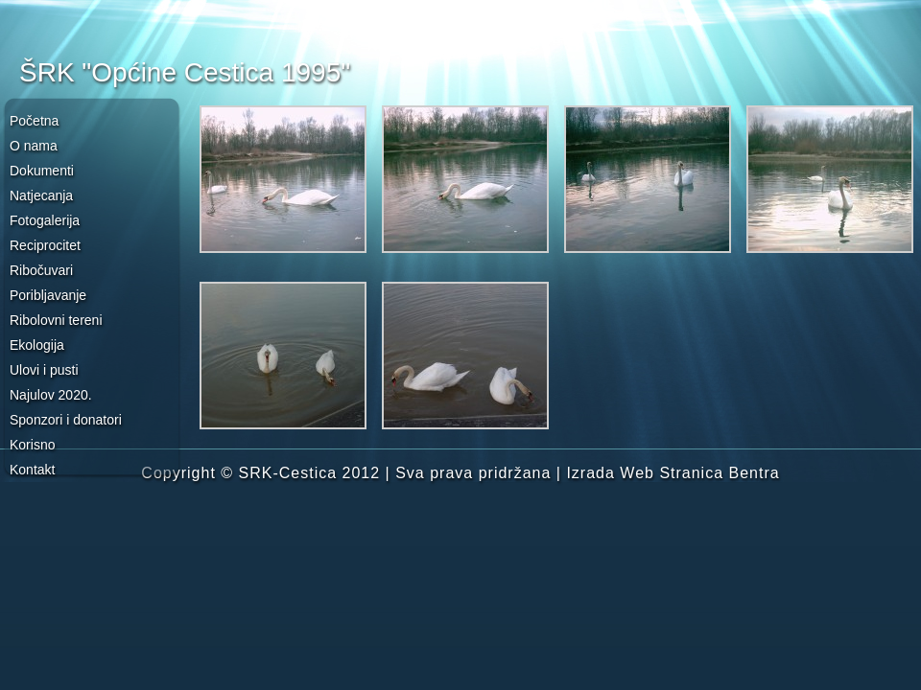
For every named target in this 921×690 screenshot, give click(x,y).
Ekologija (37, 345)
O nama (34, 145)
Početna (34, 120)
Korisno (32, 444)
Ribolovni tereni (56, 320)
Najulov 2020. (51, 394)
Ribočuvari (41, 270)
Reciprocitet (45, 245)
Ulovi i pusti (44, 370)
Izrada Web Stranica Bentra (672, 473)
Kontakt (32, 469)
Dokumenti (42, 170)
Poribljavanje (48, 295)
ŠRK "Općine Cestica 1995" (184, 72)
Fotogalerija (45, 220)
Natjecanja (41, 195)
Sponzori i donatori (66, 419)
